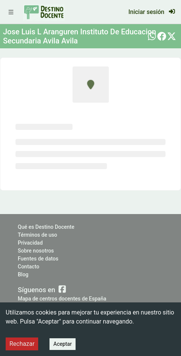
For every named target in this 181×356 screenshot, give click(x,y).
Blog (23, 274)
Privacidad (30, 243)
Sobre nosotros (36, 251)
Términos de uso (37, 235)
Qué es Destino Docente (46, 227)
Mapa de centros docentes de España (62, 299)
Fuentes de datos (38, 259)
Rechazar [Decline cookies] (21, 343)
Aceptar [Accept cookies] (62, 344)
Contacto (28, 267)
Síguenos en (42, 289)
